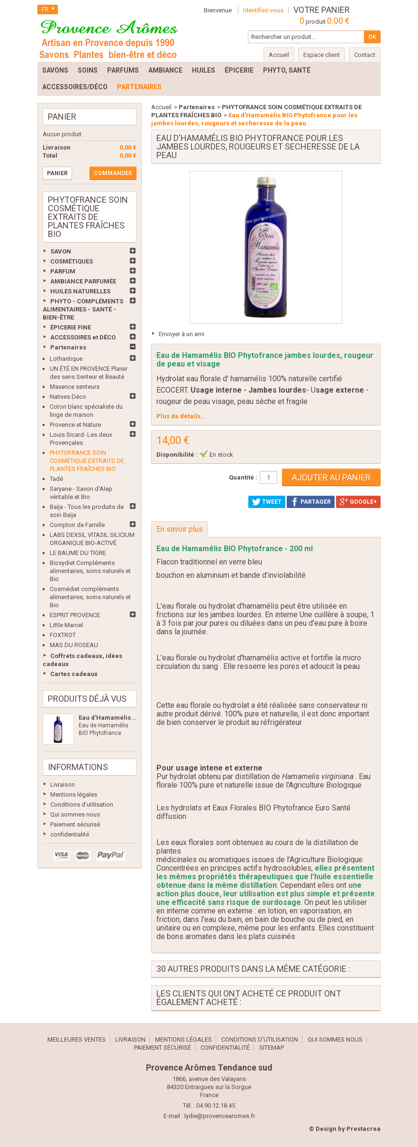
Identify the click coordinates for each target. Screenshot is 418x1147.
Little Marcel (66, 625)
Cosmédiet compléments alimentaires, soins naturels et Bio (90, 597)
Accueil (161, 107)
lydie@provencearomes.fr (219, 1115)
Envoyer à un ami (181, 334)
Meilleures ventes (76, 1039)
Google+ (358, 502)
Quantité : (243, 477)
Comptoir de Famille (77, 524)
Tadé (56, 478)
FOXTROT (63, 635)
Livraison (62, 784)
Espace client (321, 54)
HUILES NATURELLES (80, 291)
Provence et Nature (75, 424)
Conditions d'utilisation (81, 804)
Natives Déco (68, 396)
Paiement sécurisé (75, 824)
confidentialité (69, 834)
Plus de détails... (181, 416)
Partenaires (68, 347)
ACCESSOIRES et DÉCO (83, 337)
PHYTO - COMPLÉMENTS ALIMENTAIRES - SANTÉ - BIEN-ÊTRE (83, 309)
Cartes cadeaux (74, 673)
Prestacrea (363, 1128)
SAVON (60, 251)
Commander (113, 173)
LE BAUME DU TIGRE (78, 552)
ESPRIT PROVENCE (75, 615)
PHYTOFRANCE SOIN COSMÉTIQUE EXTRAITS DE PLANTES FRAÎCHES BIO (87, 460)
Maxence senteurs (75, 386)
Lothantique (66, 358)
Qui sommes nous (75, 814)
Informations (78, 767)
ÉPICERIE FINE (70, 327)
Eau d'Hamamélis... (107, 717)
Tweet (267, 502)
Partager (311, 502)
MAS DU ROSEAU (74, 645)
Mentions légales (73, 794)
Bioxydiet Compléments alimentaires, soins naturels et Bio (90, 571)
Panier (62, 117)
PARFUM (62, 271)
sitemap (271, 1047)
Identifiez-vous (263, 10)
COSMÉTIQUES (71, 261)
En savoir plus (179, 529)
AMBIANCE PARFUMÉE (83, 281)
